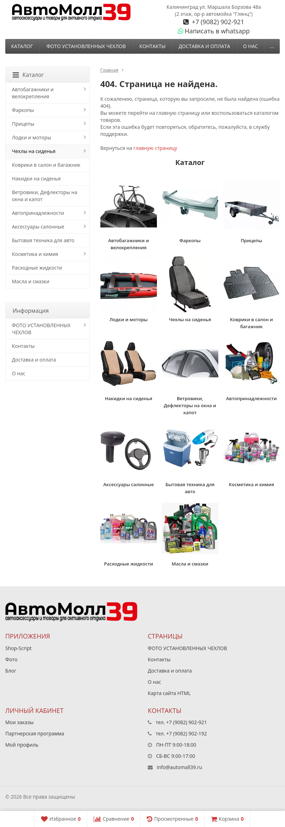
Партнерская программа (34, 733)
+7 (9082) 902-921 (217, 22)
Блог (10, 670)
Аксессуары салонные (38, 226)
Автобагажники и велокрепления (33, 93)
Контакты (152, 46)
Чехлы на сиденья (33, 151)
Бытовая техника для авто (43, 240)
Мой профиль (21, 744)
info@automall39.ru (179, 767)
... (272, 46)
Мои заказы (19, 722)
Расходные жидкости (37, 267)
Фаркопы (23, 110)
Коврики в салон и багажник (46, 164)
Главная (109, 70)
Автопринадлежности (38, 213)
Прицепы (23, 123)
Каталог (22, 46)
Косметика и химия (35, 254)
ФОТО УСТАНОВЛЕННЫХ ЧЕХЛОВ (86, 46)
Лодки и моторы (31, 137)
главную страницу (155, 148)
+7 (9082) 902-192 (186, 733)
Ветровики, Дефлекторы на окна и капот (44, 196)
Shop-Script (18, 648)
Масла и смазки (30, 281)
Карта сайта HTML (169, 693)
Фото (11, 659)
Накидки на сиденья (36, 178)
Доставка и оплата (204, 46)
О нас (250, 46)
